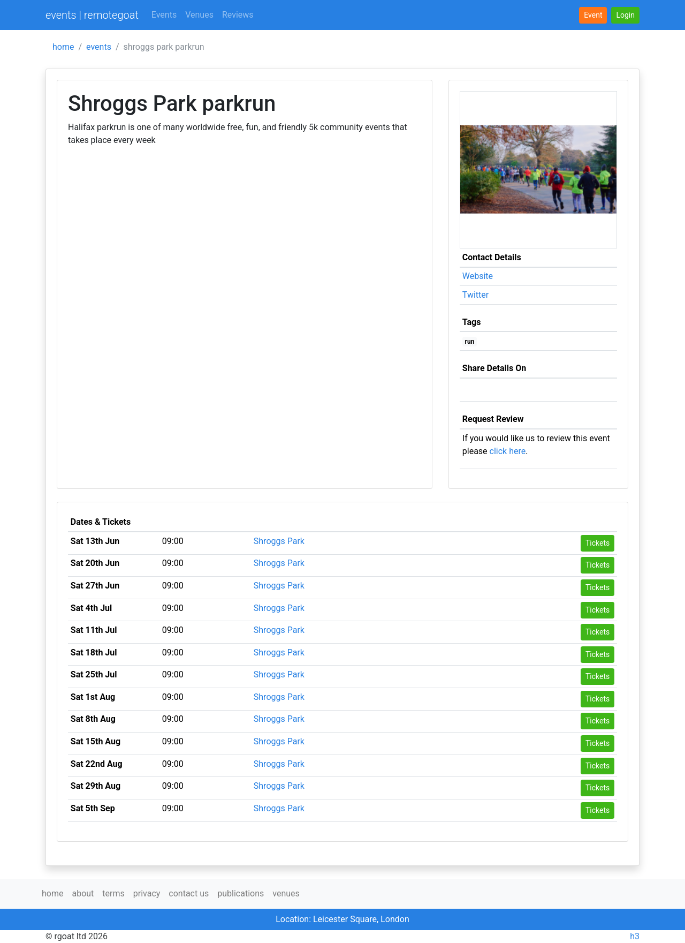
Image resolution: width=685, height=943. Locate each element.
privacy (147, 893)
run (470, 341)
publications (240, 893)
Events (164, 15)
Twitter (475, 295)
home (63, 47)
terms (113, 893)
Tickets (597, 543)
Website (477, 276)
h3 (635, 936)
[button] (625, 15)
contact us (189, 893)
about (83, 893)
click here (508, 451)
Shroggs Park (279, 541)
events (98, 47)
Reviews (238, 15)
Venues (199, 15)
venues (286, 893)
